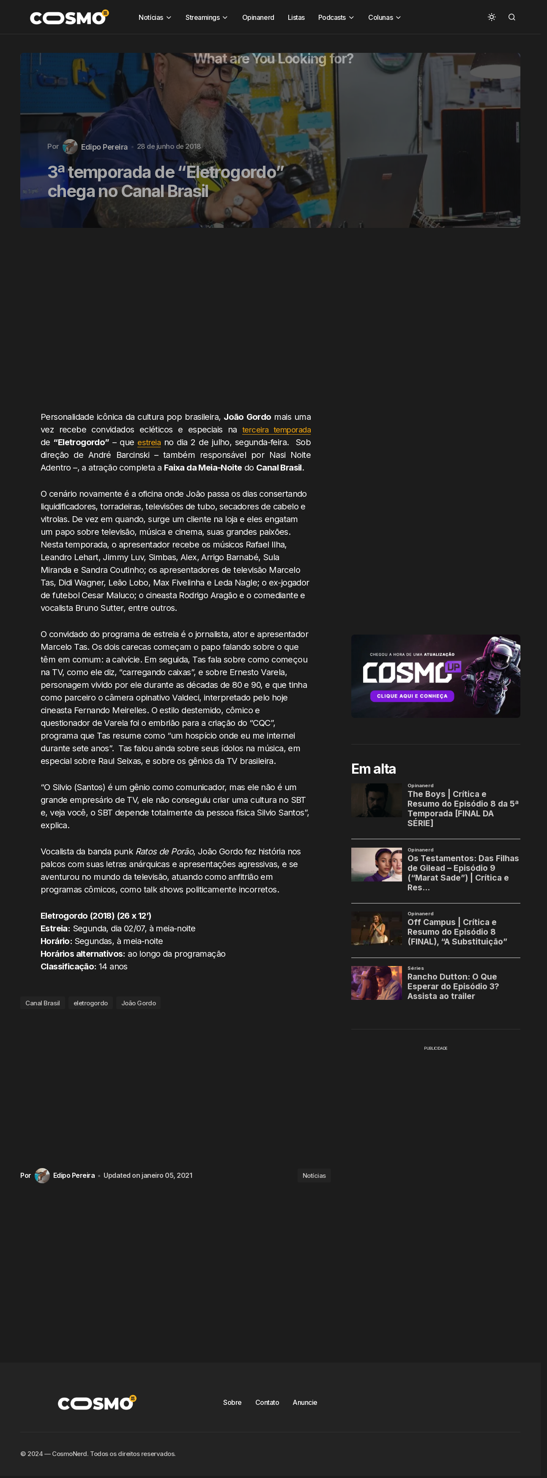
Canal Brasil (42, 1003)
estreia (149, 442)
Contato (267, 1402)
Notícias (314, 1175)
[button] (491, 16)
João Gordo (138, 1003)
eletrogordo (91, 1003)
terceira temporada (273, 429)
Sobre (232, 1402)
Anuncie (305, 1402)
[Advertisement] (178, 324)
